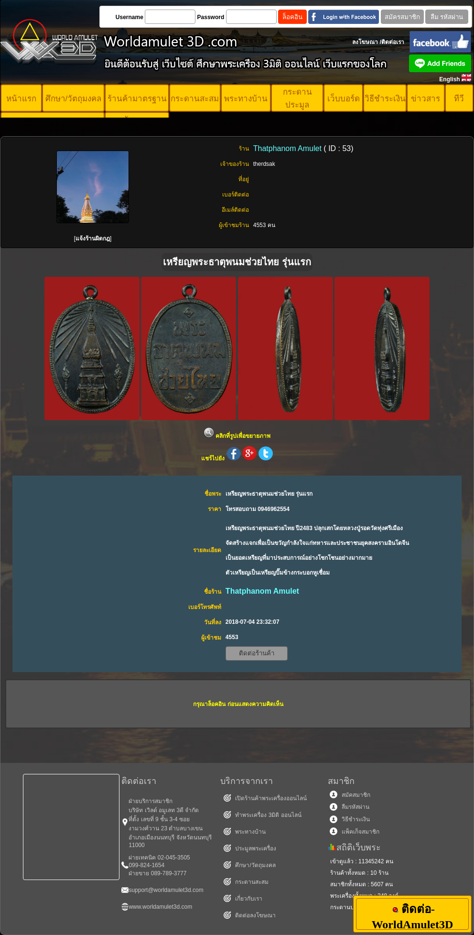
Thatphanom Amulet (288, 148)
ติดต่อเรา (392, 42)
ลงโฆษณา (365, 42)
